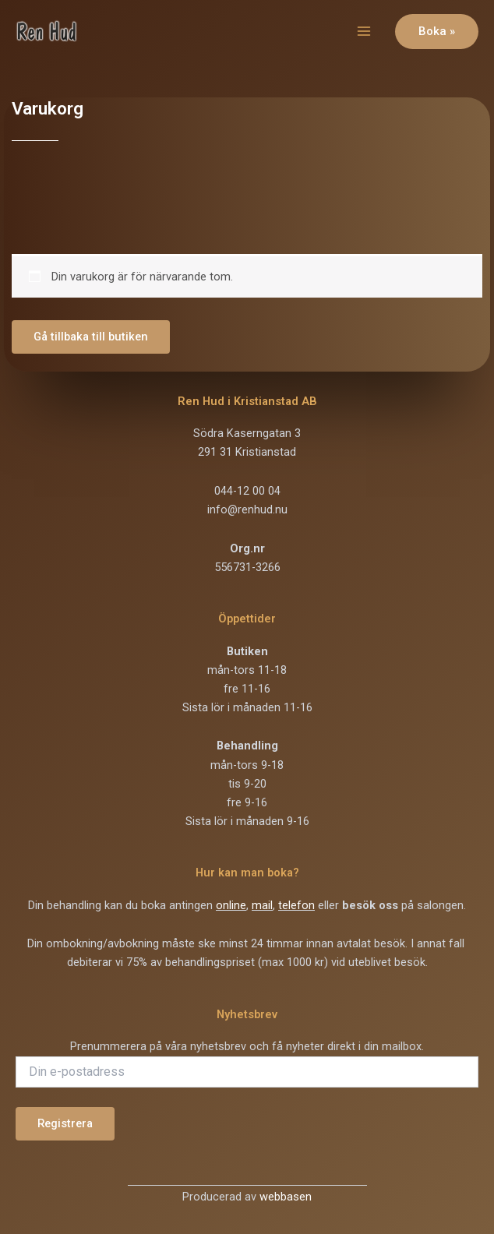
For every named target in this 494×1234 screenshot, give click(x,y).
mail (262, 905)
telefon (296, 905)
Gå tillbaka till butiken (91, 337)
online (231, 905)
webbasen (285, 1197)
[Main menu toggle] (363, 31)
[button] (436, 31)
